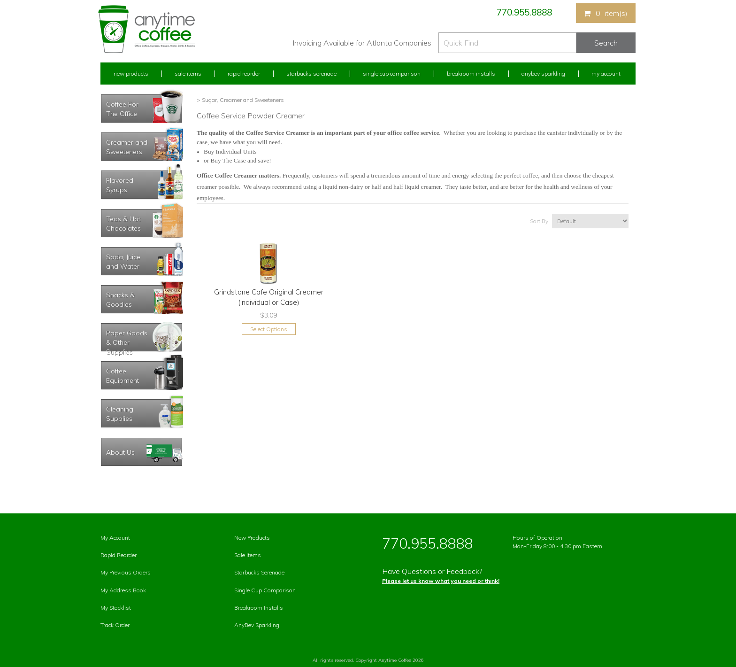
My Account (606, 73)
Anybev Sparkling (543, 73)
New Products (131, 73)
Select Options (268, 329)
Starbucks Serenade (311, 73)
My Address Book (123, 590)
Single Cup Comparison (392, 73)
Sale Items (188, 73)
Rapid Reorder (244, 73)
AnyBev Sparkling (256, 624)
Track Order (115, 624)
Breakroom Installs (471, 73)
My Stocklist (115, 607)
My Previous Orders (125, 572)
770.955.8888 (524, 12)
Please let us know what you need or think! (440, 580)
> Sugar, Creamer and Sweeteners (240, 99)
